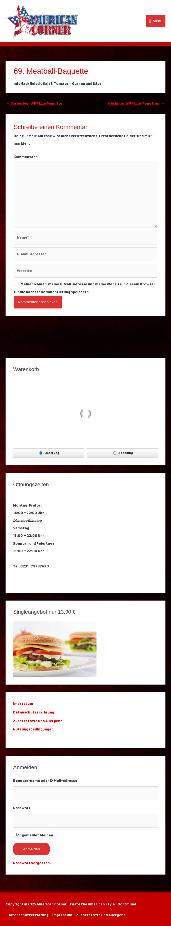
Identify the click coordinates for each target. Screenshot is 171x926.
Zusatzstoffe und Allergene (38, 720)
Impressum (62, 915)
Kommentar (25, 156)
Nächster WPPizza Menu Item (136, 103)
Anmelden (31, 849)
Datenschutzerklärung (34, 712)
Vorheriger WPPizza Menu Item (36, 103)
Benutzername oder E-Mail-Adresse (45, 780)
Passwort (22, 808)
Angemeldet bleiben (35, 835)
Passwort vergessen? (32, 863)
